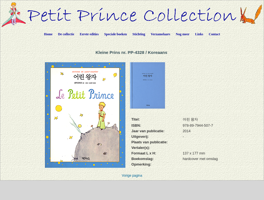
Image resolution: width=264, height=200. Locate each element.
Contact (214, 34)
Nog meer (183, 34)
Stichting (139, 34)
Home (48, 34)
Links (199, 34)
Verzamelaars (160, 34)
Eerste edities (89, 34)
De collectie (66, 34)
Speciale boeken (115, 34)
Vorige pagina (132, 176)
